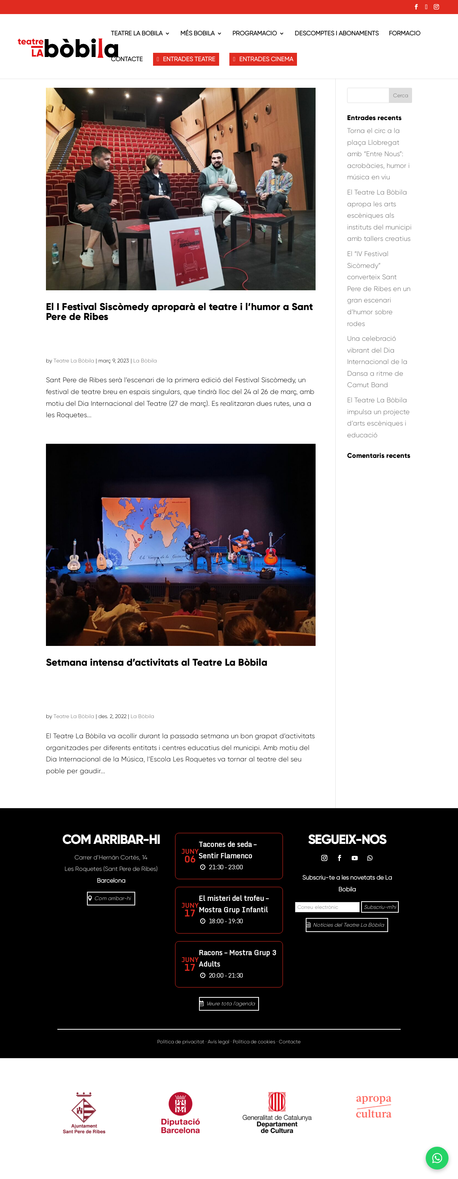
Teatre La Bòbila (137, 34)
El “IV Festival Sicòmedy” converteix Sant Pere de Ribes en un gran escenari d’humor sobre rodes (379, 289)
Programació (254, 34)
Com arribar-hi (112, 898)
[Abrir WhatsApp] (437, 1158)
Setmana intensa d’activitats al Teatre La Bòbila (156, 662)
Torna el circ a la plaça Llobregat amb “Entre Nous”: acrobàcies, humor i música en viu (378, 154)
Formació (404, 34)
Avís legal (218, 1041)
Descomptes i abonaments (337, 34)
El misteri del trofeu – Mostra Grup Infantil (233, 904)
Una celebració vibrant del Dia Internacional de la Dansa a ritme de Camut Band (377, 362)
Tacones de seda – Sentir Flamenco (227, 850)
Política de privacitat (180, 1041)
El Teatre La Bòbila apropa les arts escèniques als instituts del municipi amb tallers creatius (379, 215)
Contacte (127, 60)
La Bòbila (145, 361)
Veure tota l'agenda (230, 1003)
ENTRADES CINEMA (266, 59)
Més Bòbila (197, 34)
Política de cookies (254, 1041)
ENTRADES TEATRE (189, 59)
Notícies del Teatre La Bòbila (348, 925)
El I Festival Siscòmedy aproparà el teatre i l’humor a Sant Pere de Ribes (179, 312)
